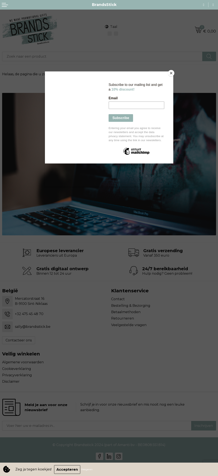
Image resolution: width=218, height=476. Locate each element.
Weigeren (87, 469)
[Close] (172, 72)
